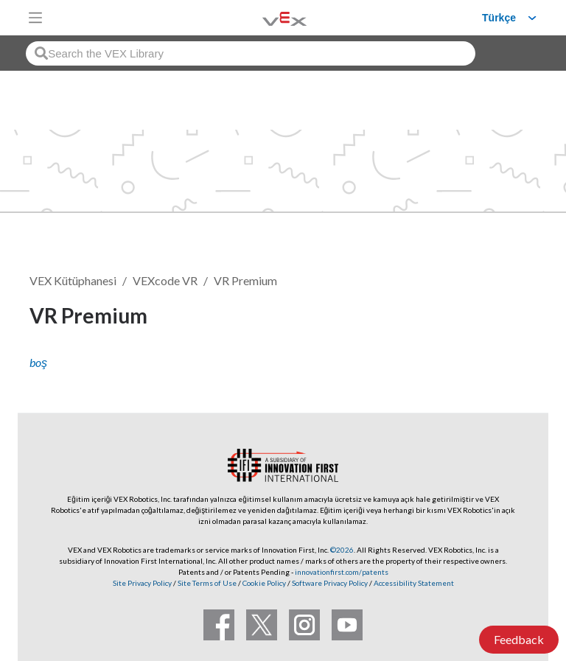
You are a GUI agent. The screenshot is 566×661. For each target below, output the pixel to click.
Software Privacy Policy (330, 582)
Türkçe (499, 18)
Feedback (519, 639)
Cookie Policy (264, 582)
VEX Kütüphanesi (72, 280)
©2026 (342, 549)
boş (38, 362)
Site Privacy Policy (142, 582)
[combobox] (250, 53)
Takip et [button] (496, 318)
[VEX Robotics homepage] (266, 17)
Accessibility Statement (414, 582)
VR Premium (245, 280)
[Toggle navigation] (35, 17)
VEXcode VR (165, 280)
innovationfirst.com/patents (341, 571)
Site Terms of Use (206, 582)
